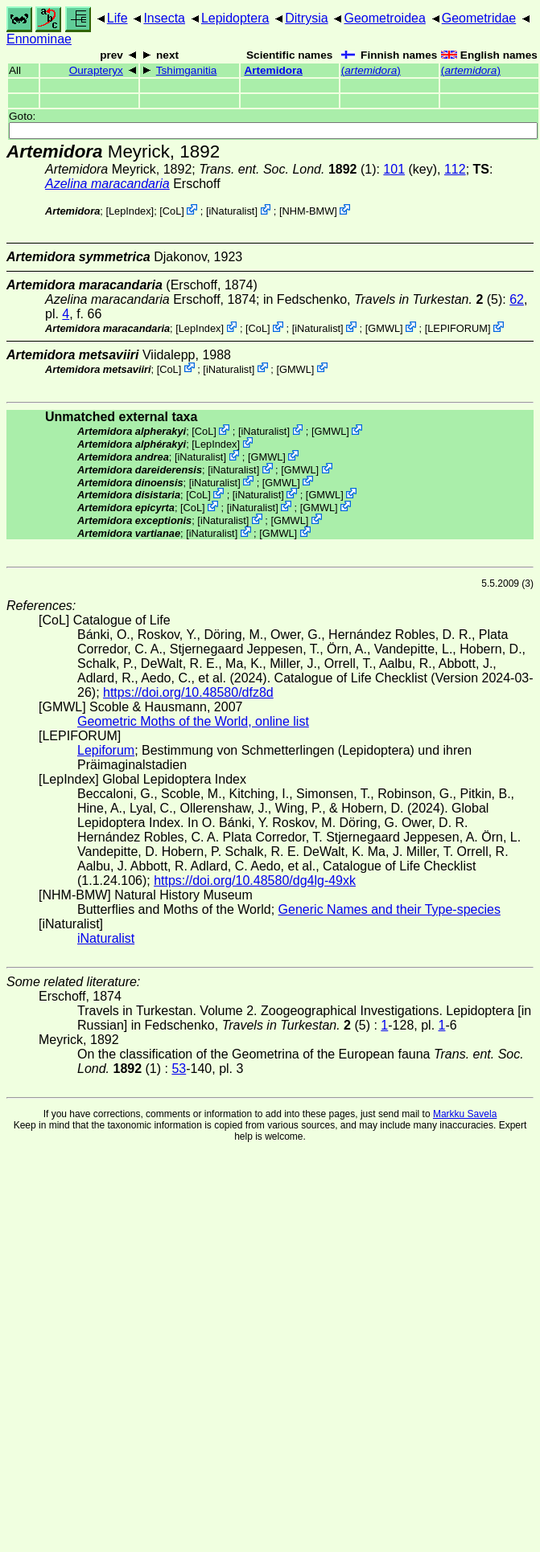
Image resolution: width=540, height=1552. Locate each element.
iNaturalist (231, 211)
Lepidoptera (235, 18)
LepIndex (130, 211)
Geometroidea (384, 18)
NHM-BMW (308, 211)
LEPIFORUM (457, 328)
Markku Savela (465, 1114)
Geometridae (479, 18)
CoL (172, 211)
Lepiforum (105, 750)
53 (178, 1068)
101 (394, 169)
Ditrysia (306, 18)
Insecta (164, 18)
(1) (287, 169)
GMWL (384, 328)
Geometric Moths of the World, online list (193, 721)
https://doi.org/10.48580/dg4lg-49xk (255, 880)
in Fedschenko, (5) (382, 299)
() (371, 70)
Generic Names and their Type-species (389, 909)
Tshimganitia (186, 70)
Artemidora (273, 70)
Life (117, 18)
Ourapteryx (96, 70)
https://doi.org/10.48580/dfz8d (188, 692)
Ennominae (39, 39)
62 (516, 299)
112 (455, 169)
